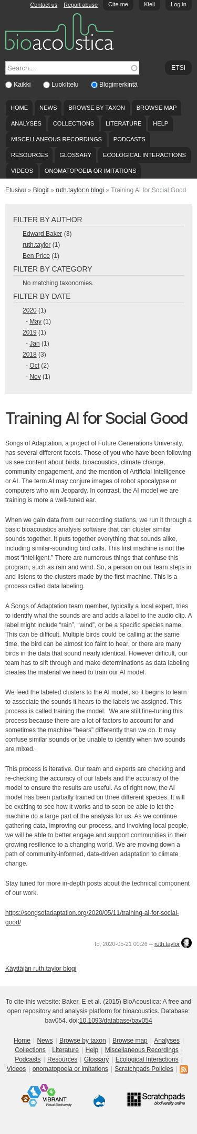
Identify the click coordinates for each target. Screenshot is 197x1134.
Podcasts (129, 139)
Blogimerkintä (118, 84)
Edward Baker (42, 233)
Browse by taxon (96, 108)
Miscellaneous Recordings (56, 139)
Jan (34, 343)
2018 (30, 354)
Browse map (157, 108)
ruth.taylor (36, 244)
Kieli (149, 4)
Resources (29, 155)
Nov (34, 376)
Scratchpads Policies (144, 1069)
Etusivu (15, 190)
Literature (123, 123)
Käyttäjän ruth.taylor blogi (40, 968)
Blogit (41, 190)
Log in (178, 4)
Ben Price (36, 255)
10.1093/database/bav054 (115, 1020)
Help (160, 123)
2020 (30, 310)
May (35, 321)
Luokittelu (65, 84)
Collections (74, 123)
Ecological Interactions (144, 155)
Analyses (26, 123)
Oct (34, 365)
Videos (22, 171)
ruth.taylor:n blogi (80, 190)
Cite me (118, 4)
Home (19, 108)
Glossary (75, 155)
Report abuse (81, 5)
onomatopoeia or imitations (91, 171)
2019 (30, 332)
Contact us (44, 5)
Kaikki (23, 84)
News (48, 108)
